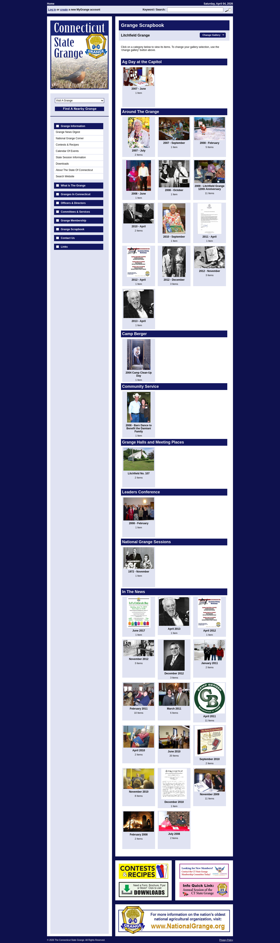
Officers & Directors (73, 203)
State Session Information (71, 157)
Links (64, 246)
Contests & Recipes (67, 144)
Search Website (65, 176)
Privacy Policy (226, 940)
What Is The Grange (73, 185)
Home (50, 3)
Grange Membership (73, 220)
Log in (52, 9)
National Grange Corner (70, 138)
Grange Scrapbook (72, 229)
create (64, 9)
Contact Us (68, 238)
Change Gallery (213, 35)
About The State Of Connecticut (74, 170)
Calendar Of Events (67, 151)
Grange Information (73, 126)
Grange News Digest (68, 132)
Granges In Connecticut (75, 194)
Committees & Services (75, 211)
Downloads (62, 163)
